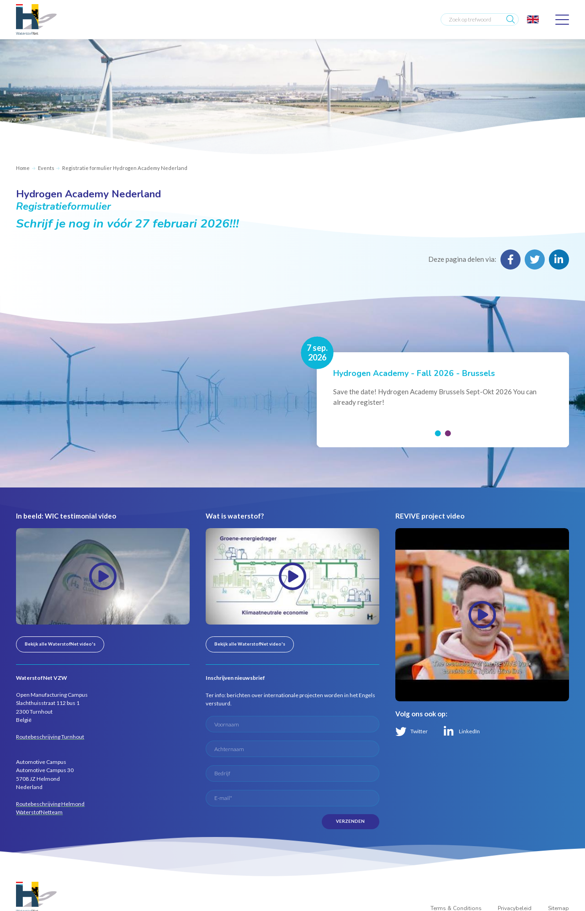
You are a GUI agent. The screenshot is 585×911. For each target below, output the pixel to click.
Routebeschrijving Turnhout (50, 736)
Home (23, 168)
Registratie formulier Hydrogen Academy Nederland (124, 168)
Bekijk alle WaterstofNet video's (60, 643)
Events (46, 168)
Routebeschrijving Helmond (50, 803)
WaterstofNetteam (39, 812)
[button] (438, 433)
